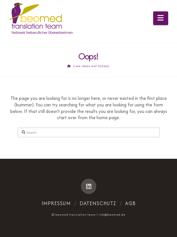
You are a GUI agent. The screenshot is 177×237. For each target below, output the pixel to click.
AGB (130, 203)
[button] (160, 18)
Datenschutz (98, 203)
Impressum (56, 203)
